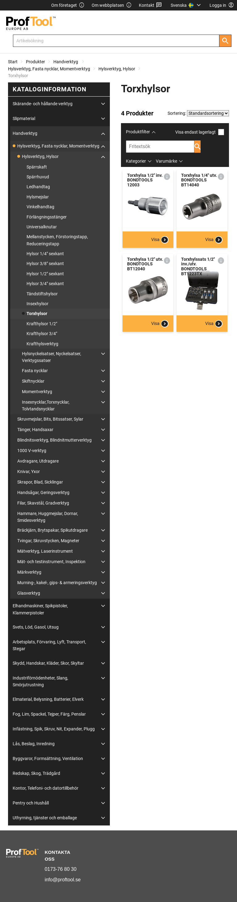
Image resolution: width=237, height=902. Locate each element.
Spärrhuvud (38, 176)
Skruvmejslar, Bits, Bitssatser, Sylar (50, 419)
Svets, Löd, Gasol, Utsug (36, 627)
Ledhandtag (38, 186)
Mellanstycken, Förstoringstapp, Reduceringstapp (57, 240)
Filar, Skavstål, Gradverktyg (43, 503)
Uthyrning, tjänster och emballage (45, 817)
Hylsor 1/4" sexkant (45, 253)
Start (13, 61)
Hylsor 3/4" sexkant (45, 283)
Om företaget (68, 5)
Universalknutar (42, 226)
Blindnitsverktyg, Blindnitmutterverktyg (54, 440)
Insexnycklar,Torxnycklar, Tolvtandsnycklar (45, 405)
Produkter (35, 61)
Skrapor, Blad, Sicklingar (40, 482)
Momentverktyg (37, 391)
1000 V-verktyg (31, 450)
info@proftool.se (63, 879)
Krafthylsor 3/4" (42, 333)
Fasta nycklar (35, 370)
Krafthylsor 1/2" (42, 323)
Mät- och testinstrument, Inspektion (51, 561)
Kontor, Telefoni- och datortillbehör (45, 788)
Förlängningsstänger (47, 216)
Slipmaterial (24, 118)
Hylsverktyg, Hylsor (116, 68)
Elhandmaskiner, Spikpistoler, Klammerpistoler (40, 609)
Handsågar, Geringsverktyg (43, 492)
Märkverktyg (29, 572)
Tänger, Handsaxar (35, 429)
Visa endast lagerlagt (199, 132)
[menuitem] (186, 5)
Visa (159, 239)
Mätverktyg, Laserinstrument (45, 551)
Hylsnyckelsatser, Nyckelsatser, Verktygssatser (51, 357)
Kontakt (150, 5)
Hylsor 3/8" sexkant (45, 263)
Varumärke (166, 161)
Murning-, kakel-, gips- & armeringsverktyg (57, 582)
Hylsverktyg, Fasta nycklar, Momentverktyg (49, 68)
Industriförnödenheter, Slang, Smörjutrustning (40, 681)
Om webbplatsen (112, 5)
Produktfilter (138, 132)
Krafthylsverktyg (42, 343)
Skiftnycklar (33, 381)
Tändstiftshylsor (42, 293)
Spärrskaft (37, 166)
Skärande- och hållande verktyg (43, 103)
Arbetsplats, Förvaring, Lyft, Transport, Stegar (49, 645)
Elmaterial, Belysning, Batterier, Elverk (48, 699)
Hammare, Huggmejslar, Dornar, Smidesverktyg (47, 517)
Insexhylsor (37, 303)
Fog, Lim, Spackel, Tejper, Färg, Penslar (49, 714)
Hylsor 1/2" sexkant (45, 273)
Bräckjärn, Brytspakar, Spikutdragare (52, 530)
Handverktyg (66, 61)
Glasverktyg (28, 593)
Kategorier (136, 161)
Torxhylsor (37, 313)
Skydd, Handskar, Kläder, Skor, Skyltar (48, 663)
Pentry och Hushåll (31, 802)
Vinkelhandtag (40, 206)
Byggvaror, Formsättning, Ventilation (48, 758)
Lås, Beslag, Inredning (34, 743)
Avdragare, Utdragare (38, 461)
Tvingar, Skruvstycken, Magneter (48, 540)
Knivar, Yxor (28, 471)
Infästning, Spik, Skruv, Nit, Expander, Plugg (54, 728)
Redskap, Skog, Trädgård (36, 773)
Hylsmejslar (38, 196)
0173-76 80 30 (61, 869)
